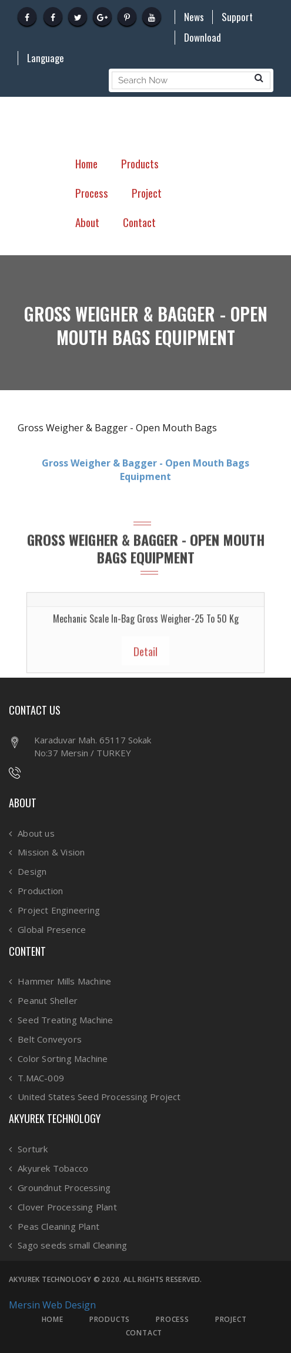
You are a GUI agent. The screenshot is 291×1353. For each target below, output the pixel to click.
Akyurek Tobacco (53, 1168)
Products (140, 163)
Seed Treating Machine (65, 1020)
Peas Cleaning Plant (58, 1226)
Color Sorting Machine (63, 1059)
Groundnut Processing (64, 1188)
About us (36, 833)
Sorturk (33, 1149)
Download (202, 38)
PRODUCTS (109, 1319)
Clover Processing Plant (67, 1207)
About (87, 222)
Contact (139, 222)
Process (91, 192)
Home (86, 163)
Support (237, 17)
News (194, 17)
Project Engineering (59, 910)
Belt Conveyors (50, 1039)
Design (32, 871)
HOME (52, 1319)
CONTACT (144, 1333)
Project (147, 192)
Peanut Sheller (48, 1000)
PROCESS (172, 1319)
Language (45, 58)
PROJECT (231, 1319)
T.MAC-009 (41, 1078)
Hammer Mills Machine (64, 981)
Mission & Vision (51, 852)
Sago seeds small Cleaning (72, 1245)
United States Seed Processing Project (99, 1097)
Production (40, 891)
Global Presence (52, 929)
